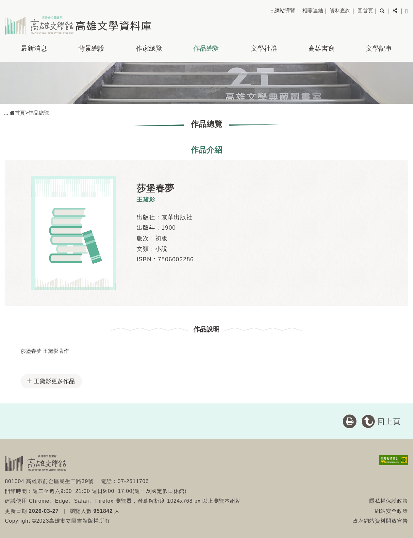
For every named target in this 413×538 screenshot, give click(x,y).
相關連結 (312, 10)
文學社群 (264, 48)
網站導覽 (284, 10)
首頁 (17, 113)
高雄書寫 (321, 48)
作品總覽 (206, 48)
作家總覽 (149, 48)
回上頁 (389, 421)
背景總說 (91, 48)
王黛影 (146, 199)
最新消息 (34, 48)
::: (271, 10)
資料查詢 (340, 10)
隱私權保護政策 (388, 501)
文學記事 (379, 48)
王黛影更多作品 (54, 381)
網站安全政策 (391, 511)
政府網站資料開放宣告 (380, 521)
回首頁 (365, 10)
